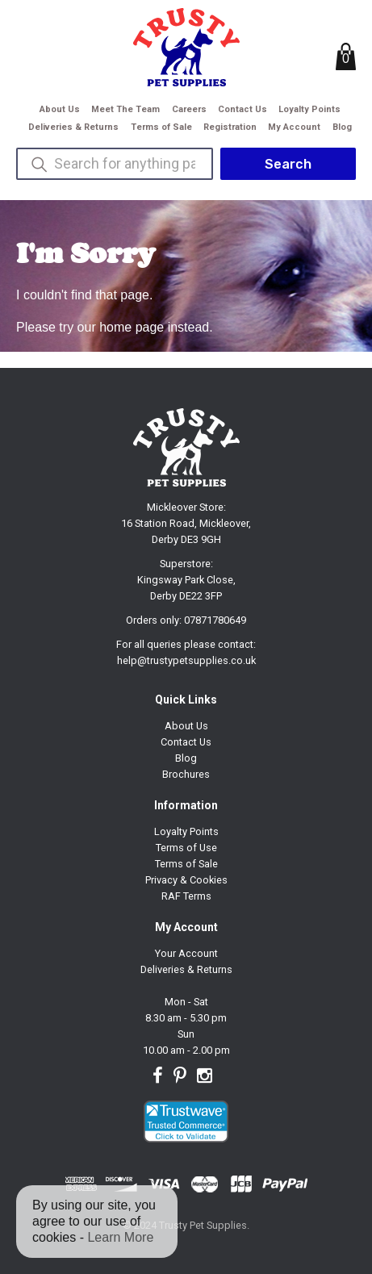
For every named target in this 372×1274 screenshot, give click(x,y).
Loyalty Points (309, 109)
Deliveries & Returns (73, 127)
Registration (230, 127)
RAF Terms (186, 896)
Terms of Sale (161, 127)
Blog (342, 127)
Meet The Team (125, 109)
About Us (60, 109)
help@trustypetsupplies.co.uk (186, 660)
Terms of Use (186, 848)
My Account (294, 127)
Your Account (186, 953)
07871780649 (215, 620)
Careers (189, 109)
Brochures (186, 774)
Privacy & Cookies (186, 880)
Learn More (120, 1237)
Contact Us (242, 109)
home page (131, 327)
